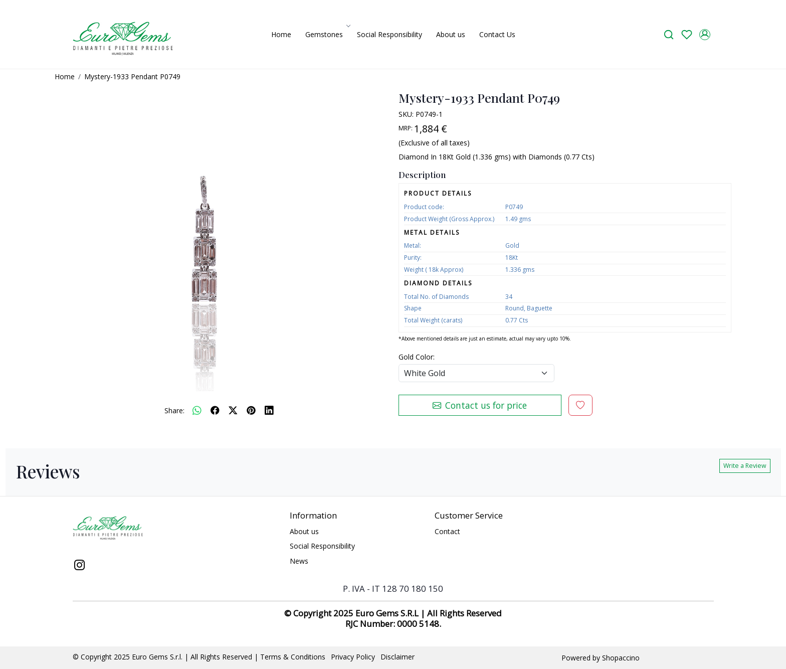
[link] (669, 34)
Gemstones (327, 34)
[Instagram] (80, 566)
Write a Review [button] (744, 465)
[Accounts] (705, 34)
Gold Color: (417, 357)
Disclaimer (397, 656)
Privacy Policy (353, 656)
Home (281, 34)
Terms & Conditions (292, 656)
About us (450, 34)
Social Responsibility (389, 34)
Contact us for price (480, 405)
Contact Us (497, 34)
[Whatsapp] (197, 410)
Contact (447, 531)
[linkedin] (269, 410)
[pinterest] (251, 410)
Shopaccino (621, 657)
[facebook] (215, 410)
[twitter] (233, 410)
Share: (174, 410)
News (299, 561)
